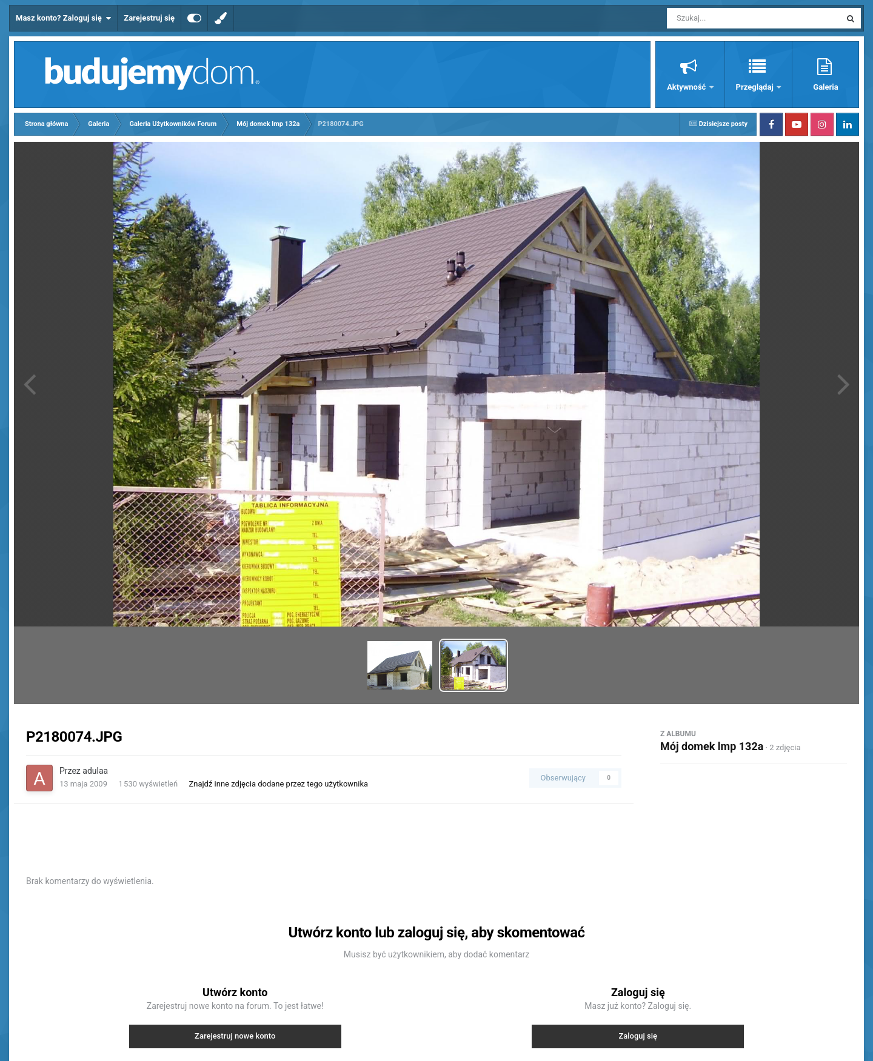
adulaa (95, 771)
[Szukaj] (726, 18)
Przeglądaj (755, 86)
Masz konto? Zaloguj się (63, 18)
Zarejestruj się (149, 17)
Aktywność (687, 86)
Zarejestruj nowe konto (235, 1035)
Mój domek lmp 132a (711, 746)
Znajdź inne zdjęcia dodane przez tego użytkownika (278, 783)
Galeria (825, 86)
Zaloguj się (637, 1035)
